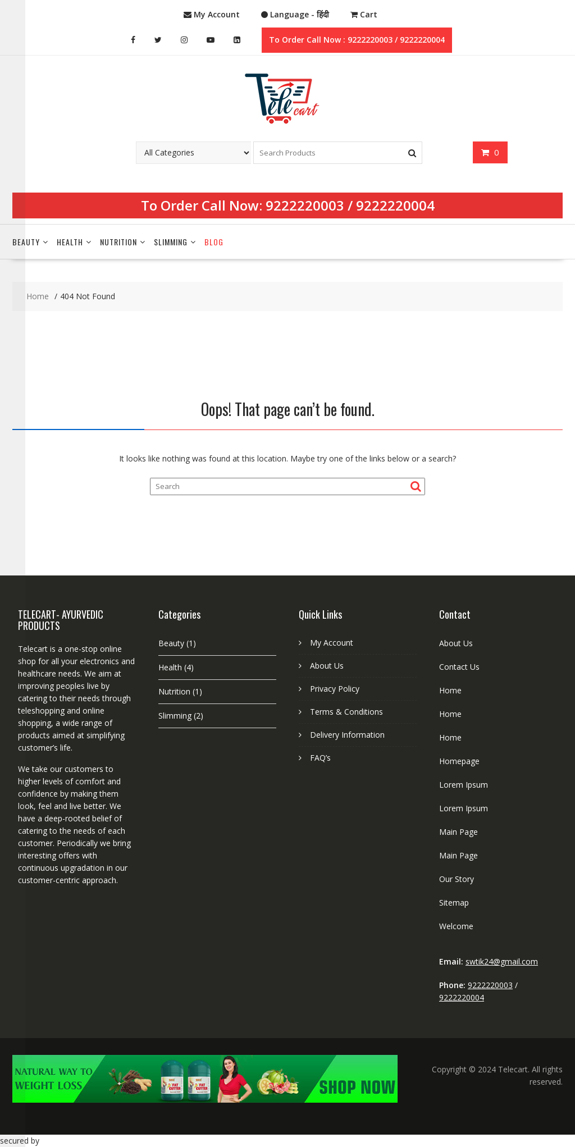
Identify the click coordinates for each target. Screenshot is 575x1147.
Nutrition (118, 242)
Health (70, 242)
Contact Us (459, 666)
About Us (327, 665)
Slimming (171, 242)
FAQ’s (320, 757)
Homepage (459, 761)
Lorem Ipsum (463, 784)
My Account (331, 642)
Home (450, 690)
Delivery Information (347, 734)
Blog (213, 242)
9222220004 (395, 205)
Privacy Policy (334, 688)
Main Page (458, 831)
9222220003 (305, 205)
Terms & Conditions (346, 711)
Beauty (26, 242)
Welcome (456, 926)
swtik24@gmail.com (502, 961)
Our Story (456, 879)
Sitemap (454, 902)
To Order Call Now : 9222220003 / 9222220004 (357, 39)
